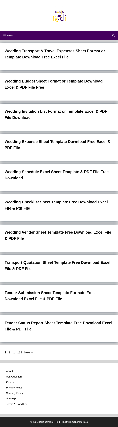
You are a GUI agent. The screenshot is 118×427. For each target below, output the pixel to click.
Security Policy (14, 393)
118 (20, 352)
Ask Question (14, 376)
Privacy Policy (14, 387)
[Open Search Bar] (113, 35)
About (9, 371)
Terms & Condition (17, 404)
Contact (10, 382)
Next (28, 352)
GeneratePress (80, 422)
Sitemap (11, 398)
